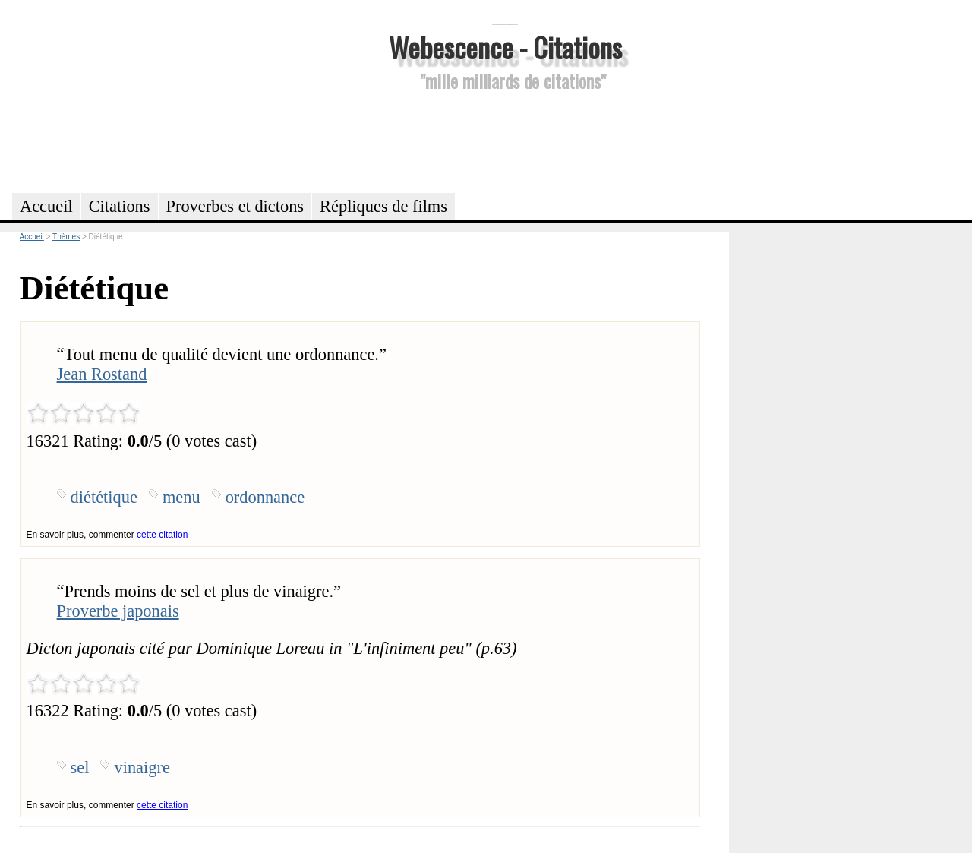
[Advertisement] (505, 140)
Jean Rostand (102, 374)
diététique (104, 497)
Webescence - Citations (505, 47)
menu (181, 497)
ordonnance (265, 497)
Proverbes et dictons (235, 206)
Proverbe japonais (118, 611)
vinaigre (141, 767)
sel (80, 767)
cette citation (162, 534)
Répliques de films (383, 206)
